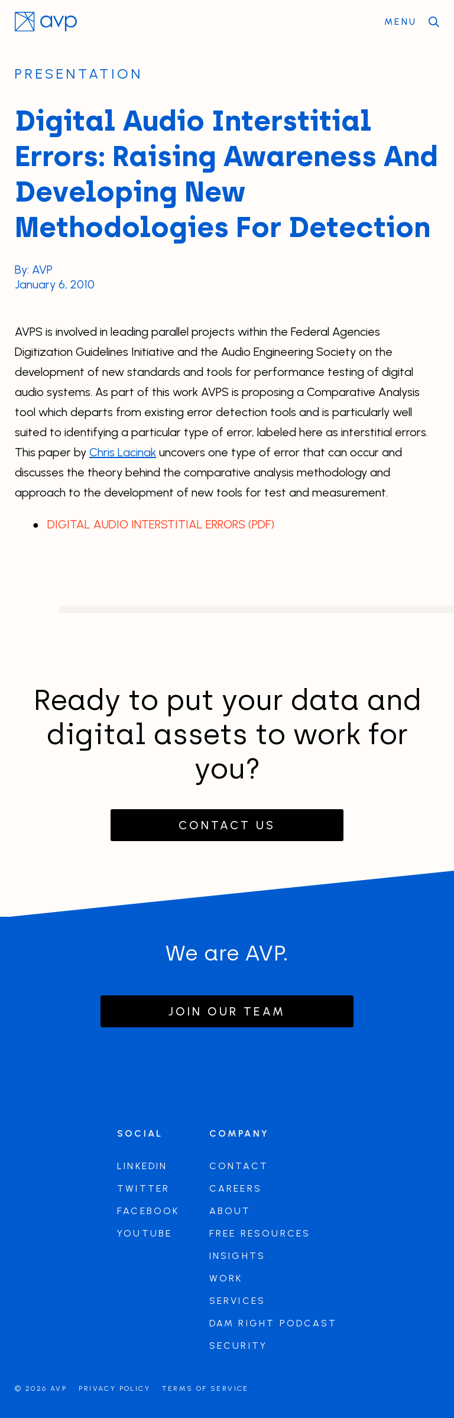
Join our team (227, 1011)
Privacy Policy (114, 1388)
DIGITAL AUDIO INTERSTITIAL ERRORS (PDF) (160, 524)
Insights (237, 1255)
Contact (238, 1166)
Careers (235, 1188)
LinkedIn (142, 1166)
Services (237, 1300)
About (230, 1210)
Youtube (144, 1233)
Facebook (148, 1210)
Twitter (143, 1188)
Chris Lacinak (122, 452)
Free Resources (260, 1233)
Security (238, 1345)
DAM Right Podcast (273, 1323)
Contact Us (227, 825)
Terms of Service (205, 1388)
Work (226, 1278)
